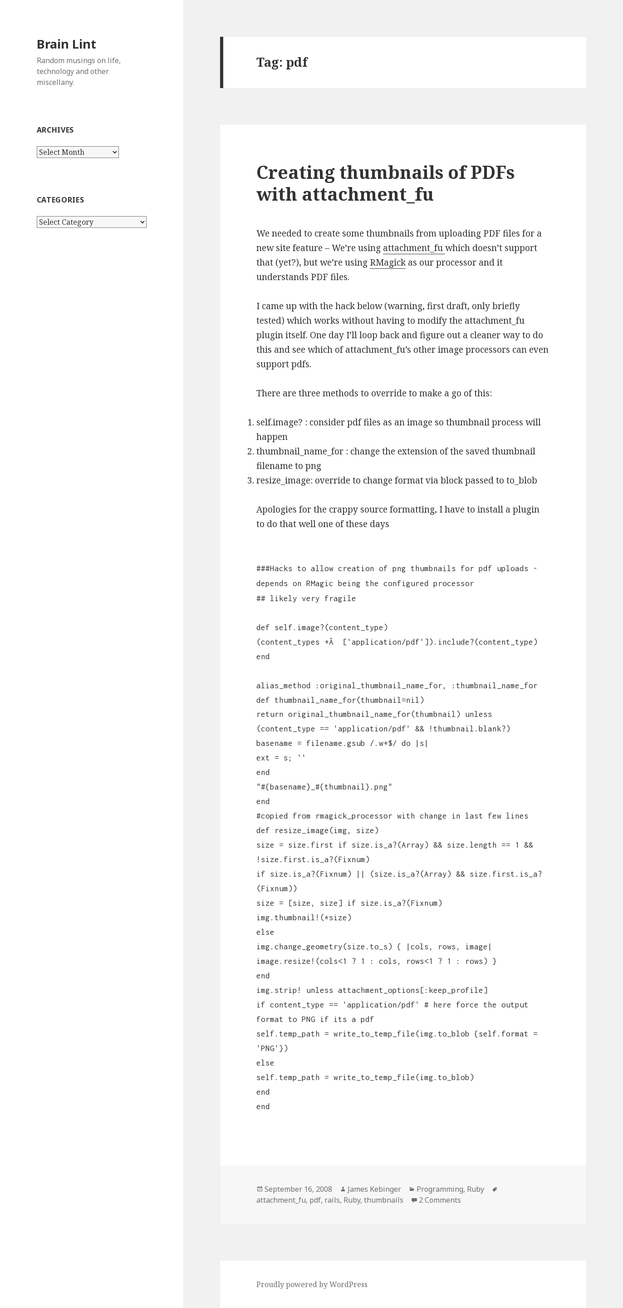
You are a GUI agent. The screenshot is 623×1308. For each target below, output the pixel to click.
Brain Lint (66, 43)
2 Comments (440, 1200)
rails (332, 1200)
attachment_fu (414, 248)
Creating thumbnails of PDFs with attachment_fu (385, 183)
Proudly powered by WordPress (312, 1284)
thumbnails (383, 1200)
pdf (315, 1200)
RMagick (388, 262)
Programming (440, 1189)
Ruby (475, 1189)
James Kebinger (374, 1189)
